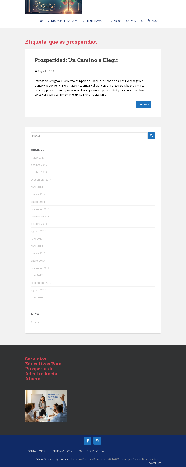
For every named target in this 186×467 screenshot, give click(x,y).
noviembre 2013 (41, 216)
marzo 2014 (38, 194)
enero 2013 (38, 260)
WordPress (155, 463)
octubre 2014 (39, 172)
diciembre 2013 (40, 209)
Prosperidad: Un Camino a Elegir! (77, 59)
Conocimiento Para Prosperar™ (58, 20)
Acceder (36, 322)
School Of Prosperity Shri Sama (52, 459)
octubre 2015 (39, 165)
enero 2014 (38, 201)
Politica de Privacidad (92, 451)
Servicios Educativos (123, 20)
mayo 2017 (38, 157)
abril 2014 (37, 187)
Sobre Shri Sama (92, 20)
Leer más (144, 104)
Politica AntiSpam (61, 451)
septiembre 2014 (41, 179)
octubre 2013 (39, 224)
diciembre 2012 (40, 268)
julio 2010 (37, 297)
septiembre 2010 (41, 283)
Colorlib (137, 459)
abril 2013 (37, 246)
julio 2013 (37, 238)
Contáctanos (149, 20)
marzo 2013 (38, 253)
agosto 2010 (38, 290)
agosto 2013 (38, 231)
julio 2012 (37, 275)
